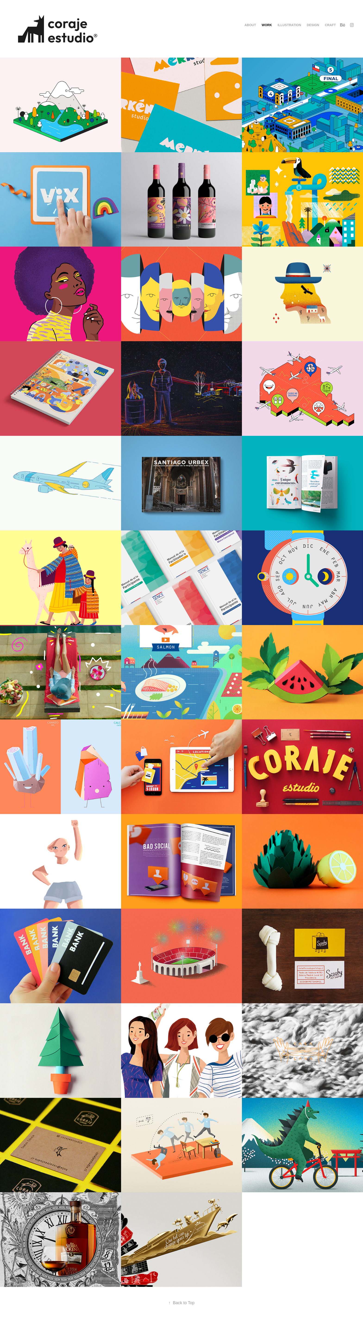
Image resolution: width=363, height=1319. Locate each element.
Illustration (289, 25)
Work (267, 25)
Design (313, 25)
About (250, 25)
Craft (330, 25)
